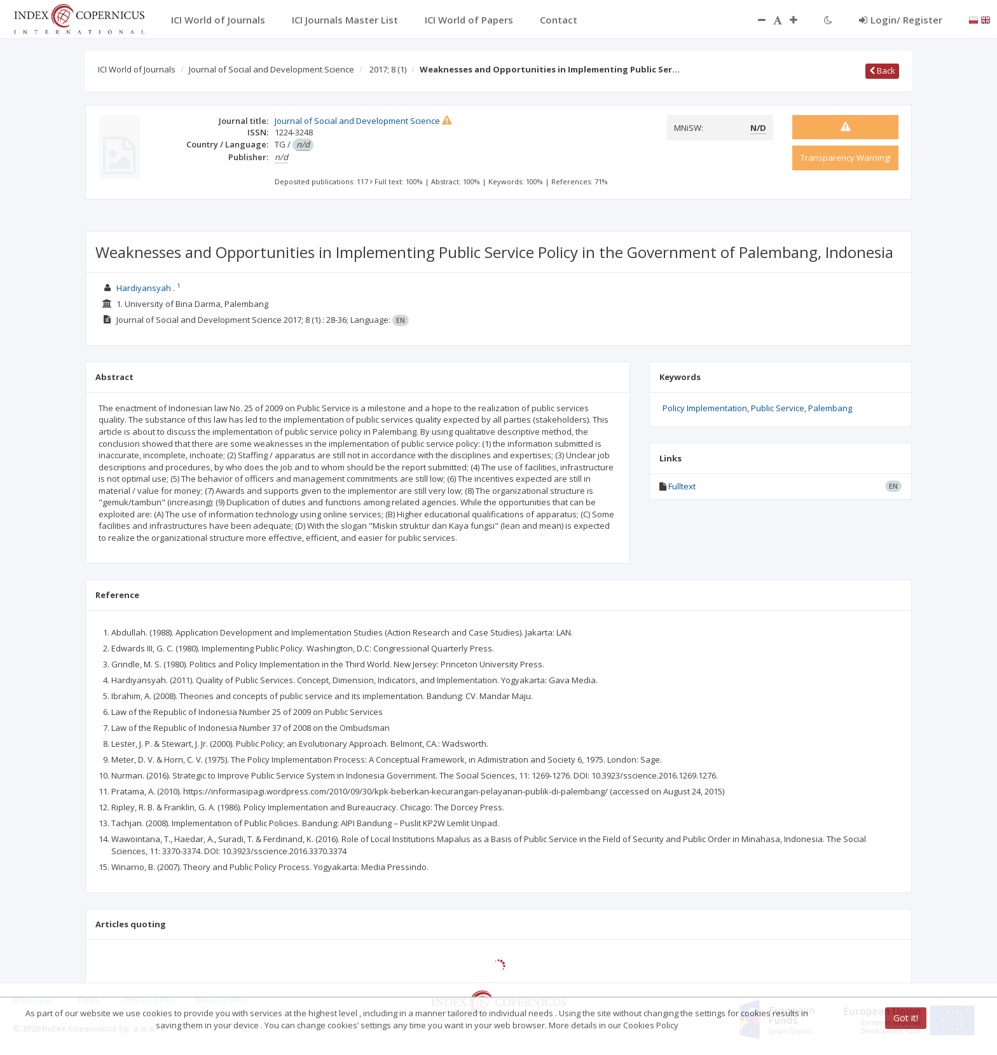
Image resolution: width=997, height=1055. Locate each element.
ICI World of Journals (136, 69)
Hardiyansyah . (145, 288)
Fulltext (682, 486)
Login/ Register (900, 19)
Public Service (777, 408)
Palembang (830, 408)
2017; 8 (387, 69)
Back (882, 70)
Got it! (905, 1018)
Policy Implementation (705, 408)
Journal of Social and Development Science (271, 69)
